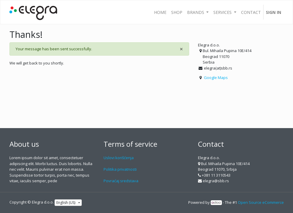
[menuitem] (160, 12)
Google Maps (216, 77)
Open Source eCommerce (261, 202)
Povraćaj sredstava (121, 180)
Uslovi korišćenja (119, 157)
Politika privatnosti (120, 169)
